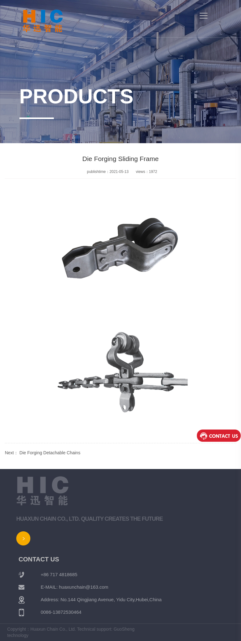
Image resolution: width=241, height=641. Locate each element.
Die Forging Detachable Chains (49, 452)
